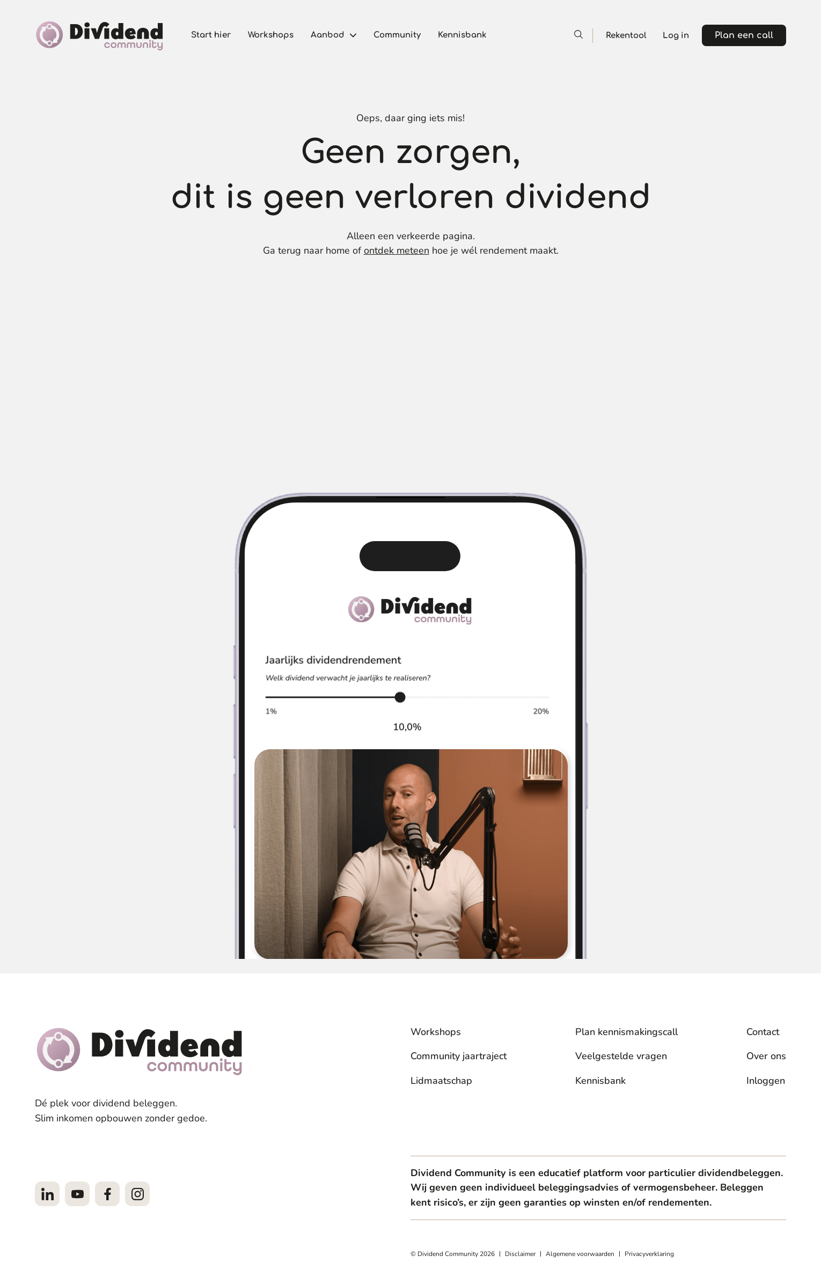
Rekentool (626, 35)
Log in (676, 35)
